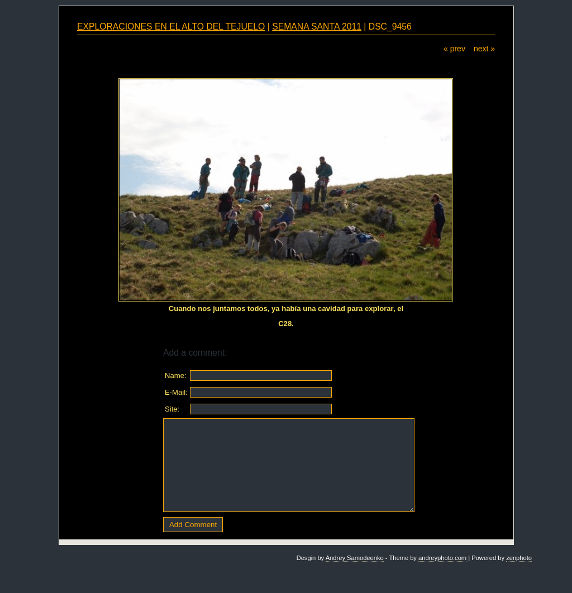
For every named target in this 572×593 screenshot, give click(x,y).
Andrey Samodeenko (355, 557)
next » (484, 48)
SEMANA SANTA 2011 (316, 26)
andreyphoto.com (442, 557)
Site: (172, 409)
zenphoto (519, 557)
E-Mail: (176, 392)
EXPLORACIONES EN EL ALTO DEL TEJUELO (171, 26)
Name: (176, 375)
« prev (454, 48)
